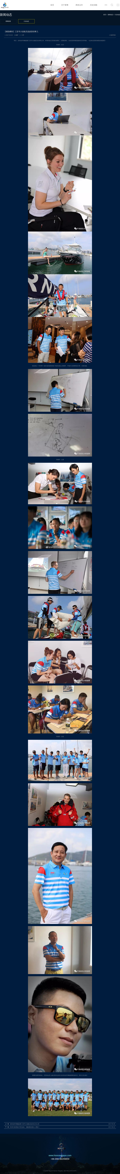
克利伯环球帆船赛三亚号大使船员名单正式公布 (24, 1124)
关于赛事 (64, 5)
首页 (52, 5)
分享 (23, 35)
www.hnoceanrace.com (60, 1155)
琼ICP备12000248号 (70, 1171)
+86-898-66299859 (60, 1159)
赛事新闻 (8, 21)
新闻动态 (110, 14)
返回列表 (112, 35)
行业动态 (26, 21)
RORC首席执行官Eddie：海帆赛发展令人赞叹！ (25, 1127)
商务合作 (79, 5)
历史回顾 (93, 5)
